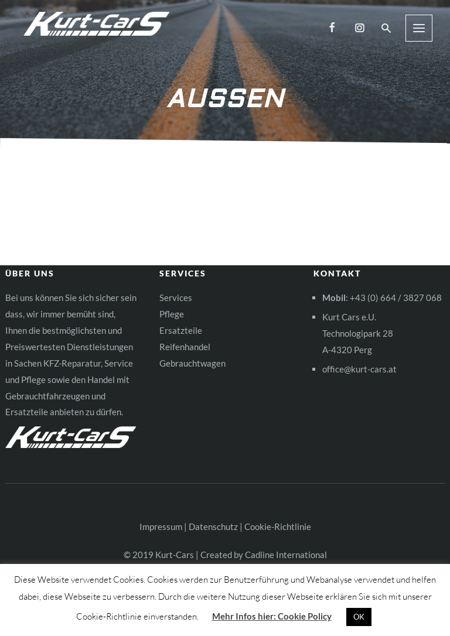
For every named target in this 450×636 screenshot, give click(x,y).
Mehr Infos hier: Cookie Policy (272, 616)
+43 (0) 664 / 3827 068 (396, 297)
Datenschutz (213, 526)
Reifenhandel (184, 346)
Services (175, 297)
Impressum (160, 526)
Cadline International (286, 554)
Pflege (171, 314)
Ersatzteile (180, 330)
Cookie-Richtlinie (277, 526)
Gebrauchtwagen (192, 363)
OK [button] (358, 616)
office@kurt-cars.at (359, 369)
